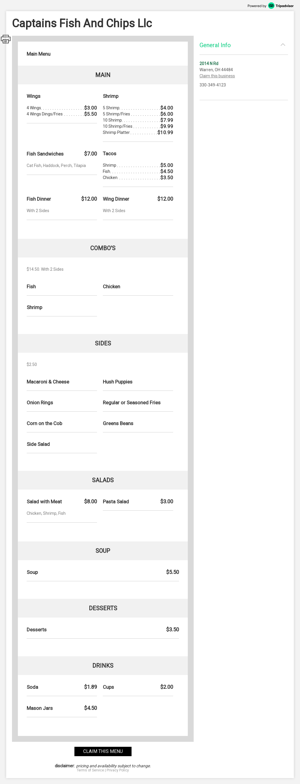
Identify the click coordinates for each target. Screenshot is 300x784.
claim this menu (103, 751)
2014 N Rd (209, 63)
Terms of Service (90, 770)
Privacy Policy (118, 770)
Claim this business (217, 76)
